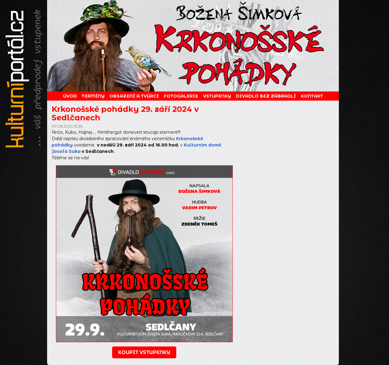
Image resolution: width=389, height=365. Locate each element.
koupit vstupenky (144, 352)
